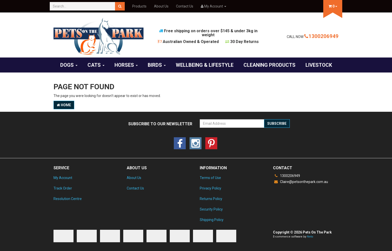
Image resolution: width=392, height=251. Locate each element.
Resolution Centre (68, 199)
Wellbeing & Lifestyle (205, 65)
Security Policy (211, 209)
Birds (157, 65)
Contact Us (184, 6)
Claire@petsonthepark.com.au (300, 182)
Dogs (69, 65)
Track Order (63, 188)
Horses (126, 65)
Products (139, 6)
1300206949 (321, 36)
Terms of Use (210, 178)
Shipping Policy (212, 220)
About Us (161, 6)
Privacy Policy (210, 188)
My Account (63, 178)
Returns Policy (211, 199)
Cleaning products (270, 65)
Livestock (319, 65)
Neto (310, 236)
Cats (96, 65)
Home (64, 105)
